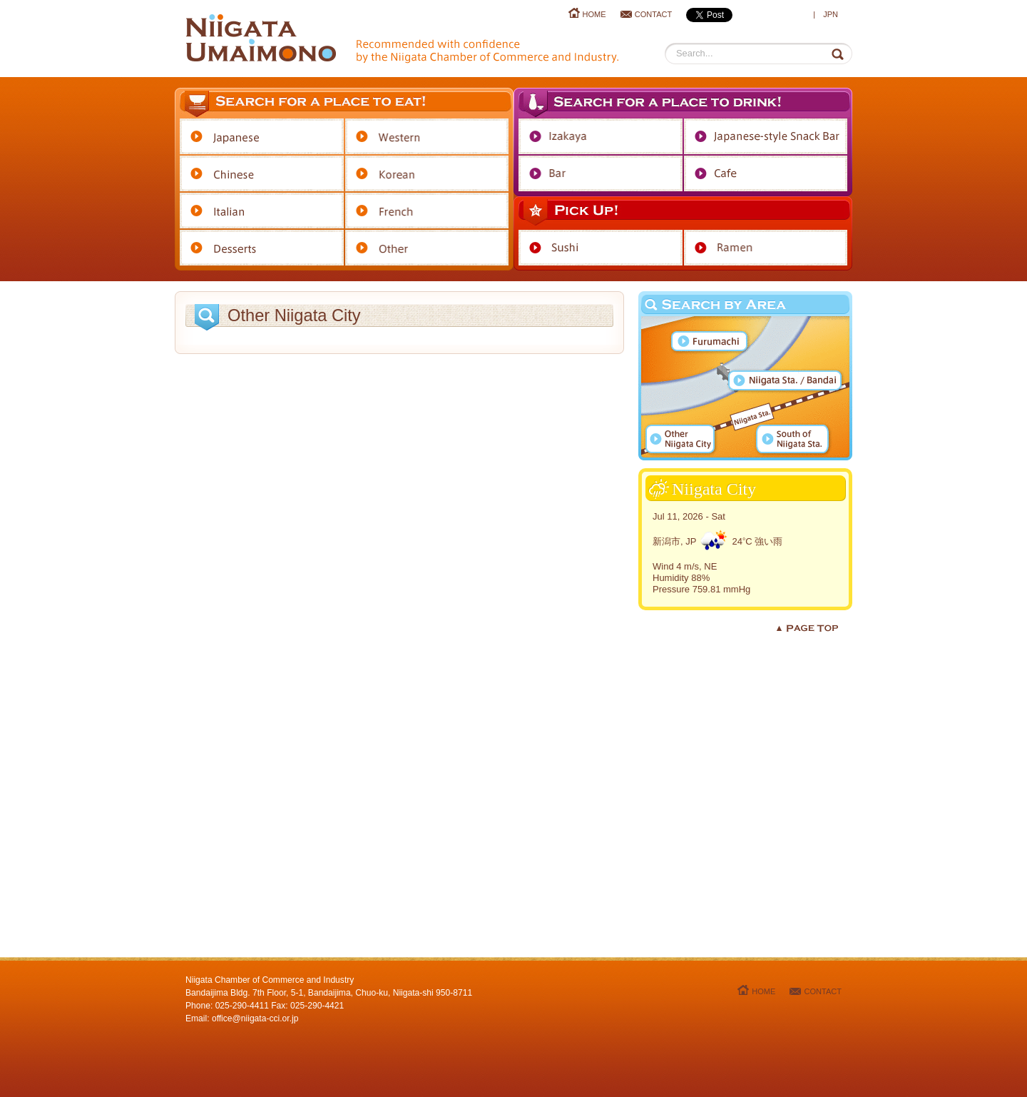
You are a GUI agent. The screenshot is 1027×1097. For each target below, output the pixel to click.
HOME (594, 14)
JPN (830, 14)
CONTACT (654, 14)
